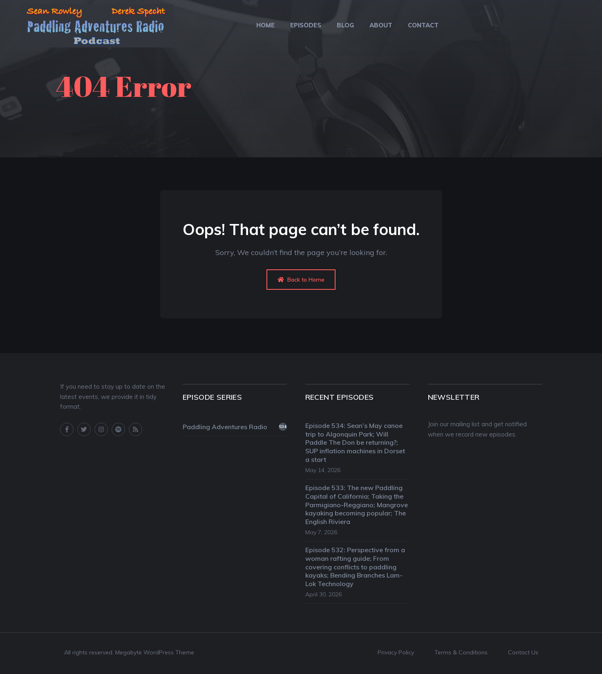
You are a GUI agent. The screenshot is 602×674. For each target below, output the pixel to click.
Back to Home (301, 279)
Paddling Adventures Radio (235, 427)
